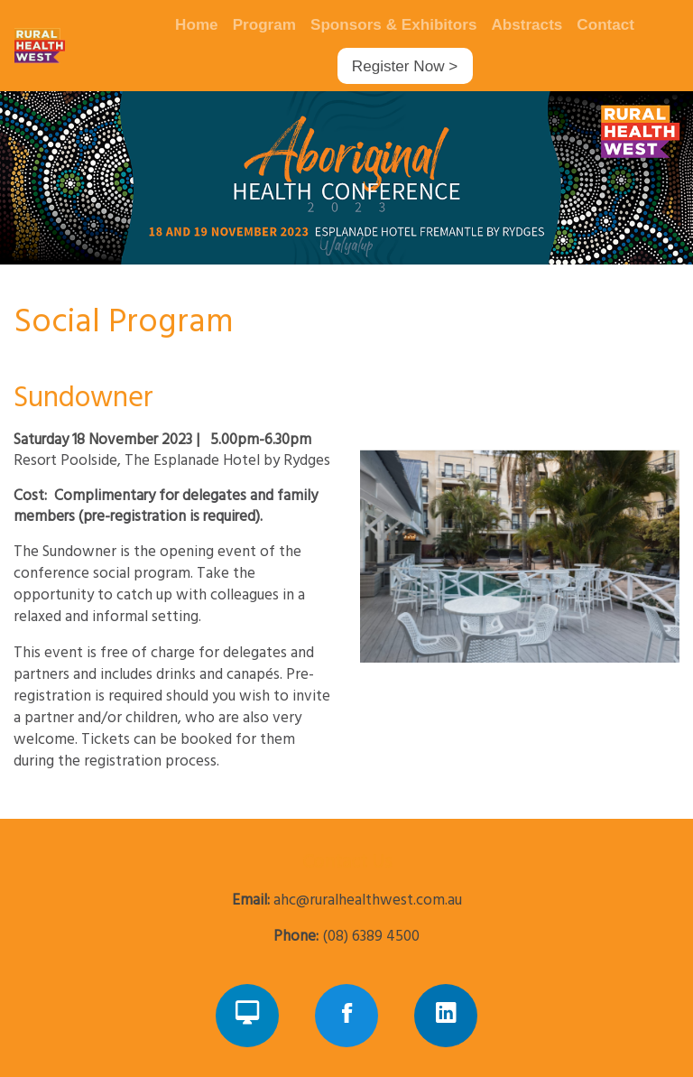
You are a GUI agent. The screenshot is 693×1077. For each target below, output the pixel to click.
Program (264, 24)
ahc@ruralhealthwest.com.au (367, 900)
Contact (605, 24)
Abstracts (526, 24)
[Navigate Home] (72, 45)
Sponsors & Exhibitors (393, 24)
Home (196, 24)
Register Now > (404, 66)
